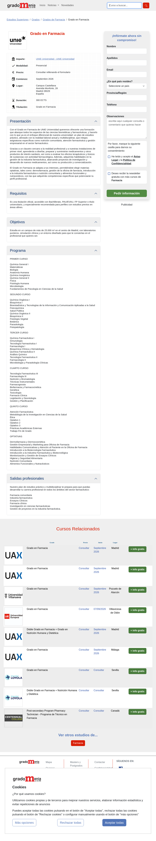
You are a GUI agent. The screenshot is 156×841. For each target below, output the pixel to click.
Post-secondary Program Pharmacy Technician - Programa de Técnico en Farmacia (47, 714)
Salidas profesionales (27, 478)
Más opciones (24, 822)
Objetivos (17, 222)
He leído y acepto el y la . (126, 160)
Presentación (20, 121)
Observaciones (115, 116)
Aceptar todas (114, 822)
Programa (18, 251)
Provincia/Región (117, 93)
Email (110, 69)
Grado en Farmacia (37, 548)
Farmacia (78, 743)
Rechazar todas (70, 822)
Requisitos (18, 193)
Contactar (99, 762)
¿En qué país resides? (120, 81)
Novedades (67, 5)
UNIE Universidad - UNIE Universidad (55, 59)
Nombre (111, 46)
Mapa (49, 762)
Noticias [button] (52, 5)
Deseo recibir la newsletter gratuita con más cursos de (126, 177)
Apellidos (112, 58)
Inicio (42, 5)
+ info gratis (137, 549)
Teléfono (112, 104)
